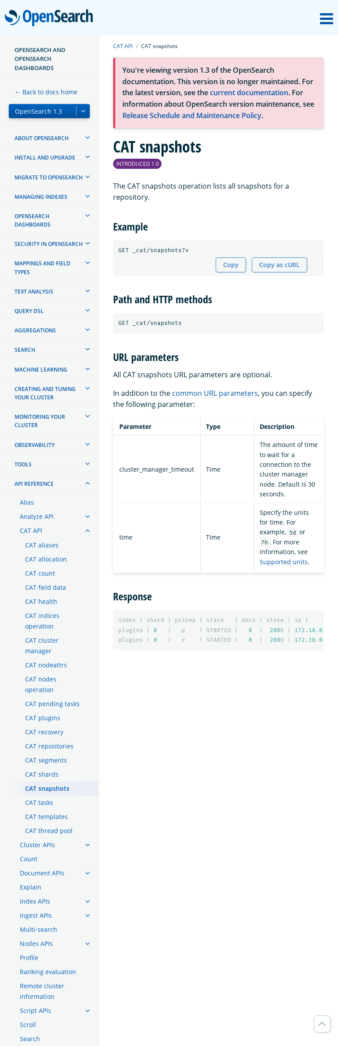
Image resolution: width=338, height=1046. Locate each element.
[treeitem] (88, 137)
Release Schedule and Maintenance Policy (191, 115)
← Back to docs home (46, 92)
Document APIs (42, 873)
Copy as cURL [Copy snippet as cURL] (279, 265)
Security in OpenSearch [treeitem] (49, 244)
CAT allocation (46, 559)
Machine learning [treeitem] (41, 369)
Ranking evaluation (48, 972)
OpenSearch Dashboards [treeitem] (33, 220)
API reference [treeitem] (34, 484)
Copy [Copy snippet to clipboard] (231, 265)
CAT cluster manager (42, 645)
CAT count (40, 573)
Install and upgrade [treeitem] (45, 157)
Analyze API (37, 516)
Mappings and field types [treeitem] (42, 267)
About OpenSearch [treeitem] (42, 138)
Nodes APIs (36, 943)
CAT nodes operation (40, 684)
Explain (30, 887)
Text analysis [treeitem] (34, 291)
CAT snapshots (47, 788)
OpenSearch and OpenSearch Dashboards (40, 59)
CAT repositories (49, 746)
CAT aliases (42, 545)
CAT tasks (39, 802)
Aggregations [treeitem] (35, 330)
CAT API (31, 530)
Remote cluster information (42, 991)
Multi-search (38, 929)
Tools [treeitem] (23, 464)
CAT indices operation (42, 620)
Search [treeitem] (25, 350)
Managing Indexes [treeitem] (41, 197)
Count (28, 859)
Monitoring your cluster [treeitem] (40, 421)
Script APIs (35, 1010)
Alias (27, 502)
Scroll (28, 1024)
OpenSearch (51, 18)
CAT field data (45, 587)
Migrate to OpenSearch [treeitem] (49, 177)
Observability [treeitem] (35, 445)
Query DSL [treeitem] (29, 311)
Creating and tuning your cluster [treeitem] (45, 393)
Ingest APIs (36, 915)
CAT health (41, 601)
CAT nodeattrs (46, 665)
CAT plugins (42, 718)
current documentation (249, 92)
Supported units (284, 562)
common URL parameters (215, 393)
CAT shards (42, 774)
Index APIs (35, 901)
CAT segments (46, 760)
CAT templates (46, 816)
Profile (29, 957)
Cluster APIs (37, 845)
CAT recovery (44, 732)
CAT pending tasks (52, 704)
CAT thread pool (49, 830)
